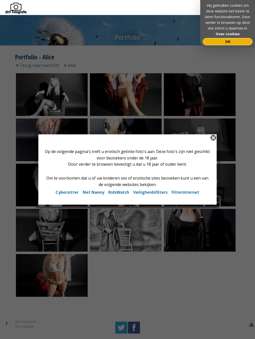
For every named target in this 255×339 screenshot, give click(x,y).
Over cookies (228, 34)
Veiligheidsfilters (150, 192)
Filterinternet (185, 192)
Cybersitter (67, 192)
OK (227, 41)
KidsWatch (118, 192)
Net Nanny (93, 192)
